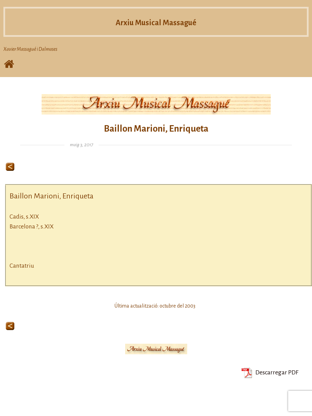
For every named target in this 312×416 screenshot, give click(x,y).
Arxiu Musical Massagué (156, 22)
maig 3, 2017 (81, 144)
